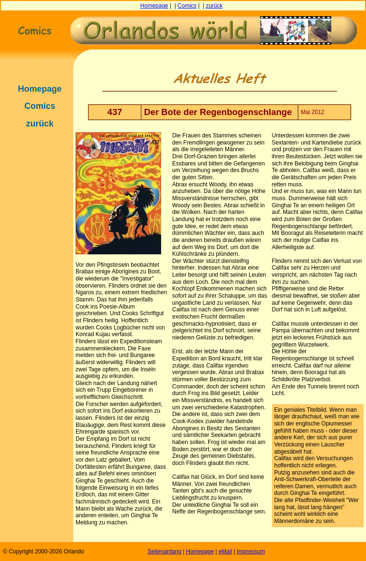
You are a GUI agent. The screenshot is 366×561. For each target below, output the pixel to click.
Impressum (251, 551)
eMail (225, 551)
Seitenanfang (165, 551)
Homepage (154, 5)
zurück (214, 5)
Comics (186, 5)
